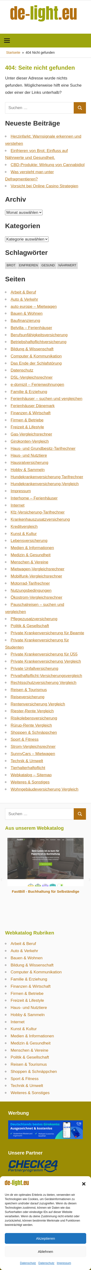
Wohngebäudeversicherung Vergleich (44, 789)
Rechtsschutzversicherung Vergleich (43, 682)
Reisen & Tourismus (29, 689)
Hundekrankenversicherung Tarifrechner (47, 477)
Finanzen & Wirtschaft (30, 413)
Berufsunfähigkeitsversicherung (39, 335)
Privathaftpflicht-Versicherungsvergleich (46, 675)
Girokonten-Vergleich (30, 441)
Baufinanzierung (25, 320)
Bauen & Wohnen (26, 313)
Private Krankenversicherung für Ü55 (44, 654)
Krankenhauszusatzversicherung (40, 519)
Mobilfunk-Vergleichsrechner (36, 576)
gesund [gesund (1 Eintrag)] (48, 265)
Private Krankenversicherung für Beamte (47, 633)
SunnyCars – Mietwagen (33, 753)
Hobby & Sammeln (28, 469)
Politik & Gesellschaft (30, 626)
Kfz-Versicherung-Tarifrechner (38, 512)
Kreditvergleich (24, 526)
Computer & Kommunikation (36, 356)
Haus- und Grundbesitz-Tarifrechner (43, 448)
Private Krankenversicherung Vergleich (46, 661)
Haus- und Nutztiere (29, 455)
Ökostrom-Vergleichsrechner (36, 597)
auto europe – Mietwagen (34, 306)
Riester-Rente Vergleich (32, 711)
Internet (17, 505)
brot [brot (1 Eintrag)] (11, 265)
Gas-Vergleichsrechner (31, 434)
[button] (83, 1183)
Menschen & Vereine (29, 562)
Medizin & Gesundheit (30, 555)
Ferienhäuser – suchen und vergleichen (46, 398)
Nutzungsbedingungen (31, 590)
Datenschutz (28, 1263)
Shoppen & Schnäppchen (34, 732)
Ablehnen (45, 1251)
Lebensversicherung (29, 540)
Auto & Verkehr (24, 299)
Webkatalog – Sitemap (31, 775)
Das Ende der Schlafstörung (36, 363)
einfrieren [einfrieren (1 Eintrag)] (28, 265)
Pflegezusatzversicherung (34, 619)
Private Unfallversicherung (34, 668)
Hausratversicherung (29, 462)
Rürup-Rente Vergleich (31, 725)
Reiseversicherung (27, 697)
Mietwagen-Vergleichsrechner (37, 569)
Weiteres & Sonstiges (30, 782)
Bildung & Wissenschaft (32, 349)
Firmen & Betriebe (27, 420)
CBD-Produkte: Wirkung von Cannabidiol (48, 165)
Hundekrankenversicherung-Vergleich (45, 484)
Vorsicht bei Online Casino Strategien (44, 186)
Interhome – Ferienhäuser (34, 498)
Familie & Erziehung (29, 391)
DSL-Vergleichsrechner (32, 377)
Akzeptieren (45, 1238)
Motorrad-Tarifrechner (30, 583)
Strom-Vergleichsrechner (33, 746)
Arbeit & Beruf (23, 292)
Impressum (64, 1263)
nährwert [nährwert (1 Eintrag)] (67, 265)
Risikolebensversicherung (34, 718)
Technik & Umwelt (27, 761)
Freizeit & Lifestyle (27, 427)
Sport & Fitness (24, 739)
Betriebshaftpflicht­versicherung (38, 342)
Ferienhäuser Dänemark (33, 406)
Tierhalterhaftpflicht (28, 768)
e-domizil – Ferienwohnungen (37, 384)
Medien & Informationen (32, 548)
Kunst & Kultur (24, 533)
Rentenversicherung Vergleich (38, 704)
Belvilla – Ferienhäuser (31, 327)
